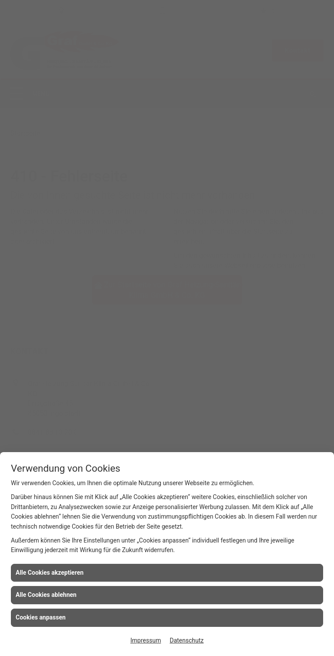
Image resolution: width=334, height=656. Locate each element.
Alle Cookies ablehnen (46, 594)
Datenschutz (187, 640)
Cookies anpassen (41, 617)
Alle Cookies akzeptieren (50, 572)
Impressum (145, 640)
